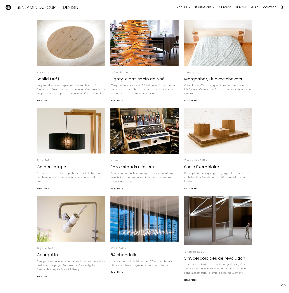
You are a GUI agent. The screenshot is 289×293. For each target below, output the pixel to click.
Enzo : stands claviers (132, 167)
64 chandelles (125, 255)
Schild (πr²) (48, 79)
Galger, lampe (51, 167)
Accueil (182, 7)
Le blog (241, 7)
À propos (225, 7)
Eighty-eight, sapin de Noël (138, 79)
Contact (269, 7)
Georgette (47, 255)
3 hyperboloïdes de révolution (214, 258)
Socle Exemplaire (201, 167)
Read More (43, 100)
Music (255, 7)
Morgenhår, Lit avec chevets (213, 79)
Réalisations (203, 7)
